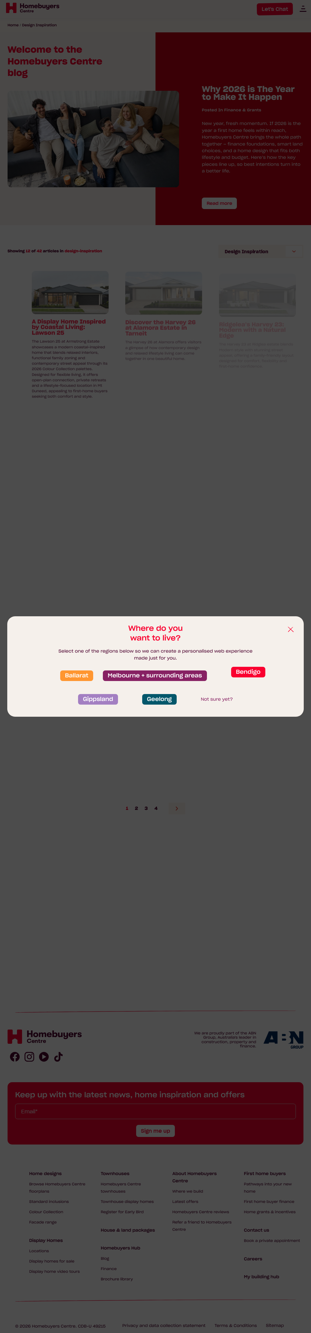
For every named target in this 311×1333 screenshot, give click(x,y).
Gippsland (98, 699)
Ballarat (76, 675)
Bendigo (248, 672)
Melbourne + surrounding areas (155, 675)
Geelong (159, 699)
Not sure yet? (217, 699)
